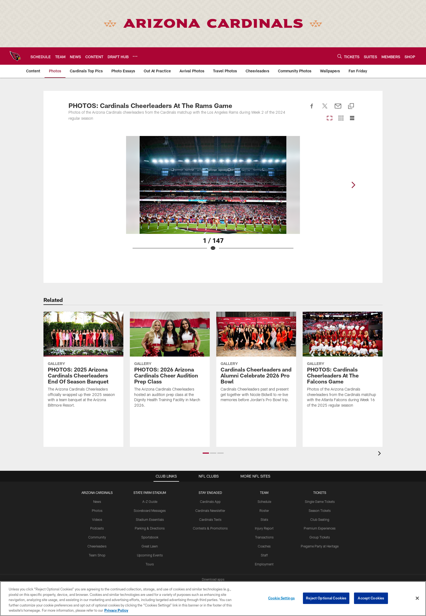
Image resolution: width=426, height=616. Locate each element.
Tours (150, 564)
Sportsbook (149, 537)
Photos (97, 510)
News (97, 501)
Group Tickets (319, 537)
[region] (213, 598)
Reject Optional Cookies (326, 598)
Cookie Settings (281, 598)
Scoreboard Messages (150, 510)
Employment (264, 564)
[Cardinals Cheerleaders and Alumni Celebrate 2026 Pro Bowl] (256, 360)
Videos (97, 519)
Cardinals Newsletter (210, 510)
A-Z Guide (149, 501)
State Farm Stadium (149, 492)
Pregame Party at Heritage (320, 546)
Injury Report (264, 528)
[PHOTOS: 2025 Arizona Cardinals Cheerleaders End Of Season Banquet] (83, 363)
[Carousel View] (329, 118)
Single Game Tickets (320, 501)
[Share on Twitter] (325, 109)
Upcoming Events (150, 555)
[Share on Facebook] (312, 109)
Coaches (264, 546)
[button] (205, 453)
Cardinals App (210, 501)
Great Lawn (150, 546)
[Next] (353, 185)
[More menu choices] (135, 56)
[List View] (352, 118)
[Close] (417, 598)
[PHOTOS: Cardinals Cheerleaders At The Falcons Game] (343, 363)
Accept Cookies (371, 598)
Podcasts (97, 528)
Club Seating (319, 519)
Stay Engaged (210, 492)
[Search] (339, 56)
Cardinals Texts (210, 519)
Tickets (319, 492)
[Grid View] (341, 118)
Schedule (264, 501)
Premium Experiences (320, 528)
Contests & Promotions (210, 528)
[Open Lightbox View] (213, 197)
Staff (264, 555)
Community (97, 537)
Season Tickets (320, 510)
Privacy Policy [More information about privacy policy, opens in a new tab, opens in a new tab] (116, 610)
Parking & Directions (150, 528)
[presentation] (380, 454)
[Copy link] (351, 106)
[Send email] (338, 109)
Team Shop (97, 555)
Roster (264, 510)
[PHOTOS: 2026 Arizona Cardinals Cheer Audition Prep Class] (170, 363)
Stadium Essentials (150, 519)
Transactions (264, 537)
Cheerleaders (96, 546)
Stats (264, 519)
